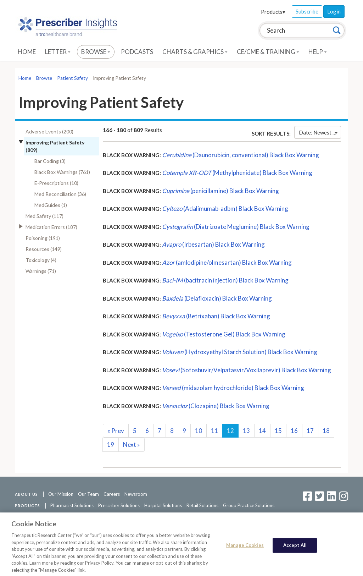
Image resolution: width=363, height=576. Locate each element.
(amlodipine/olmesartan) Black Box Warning (227, 262)
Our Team (88, 494)
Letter (58, 51)
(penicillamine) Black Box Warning (220, 190)
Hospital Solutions (163, 505)
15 (278, 430)
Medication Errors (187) (51, 227)
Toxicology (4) (41, 260)
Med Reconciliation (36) (60, 194)
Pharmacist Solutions (72, 505)
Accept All (295, 548)
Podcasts (137, 51)
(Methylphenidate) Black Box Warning (237, 172)
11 (214, 430)
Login (334, 11)
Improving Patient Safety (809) (55, 146)
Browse (95, 51)
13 (246, 430)
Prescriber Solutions (119, 505)
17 (310, 430)
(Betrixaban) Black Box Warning (216, 316)
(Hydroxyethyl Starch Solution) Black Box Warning (239, 352)
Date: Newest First (320, 132)
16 (294, 430)
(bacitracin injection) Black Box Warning (225, 280)
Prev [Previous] (115, 430)
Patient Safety (72, 78)
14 (262, 430)
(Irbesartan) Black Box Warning (213, 244)
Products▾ (273, 12)
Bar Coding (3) (50, 161)
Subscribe (307, 11)
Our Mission (60, 494)
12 (230, 430)
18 (326, 430)
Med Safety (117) (44, 216)
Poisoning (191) (43, 238)
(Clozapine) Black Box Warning (215, 406)
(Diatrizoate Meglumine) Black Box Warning (235, 226)
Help (317, 51)
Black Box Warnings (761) (62, 172)
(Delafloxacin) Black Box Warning (217, 298)
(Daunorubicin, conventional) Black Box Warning (240, 155)
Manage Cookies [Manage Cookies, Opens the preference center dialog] (245, 548)
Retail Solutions (202, 505)
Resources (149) (44, 249)
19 (110, 444)
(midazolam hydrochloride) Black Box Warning (233, 387)
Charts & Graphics (195, 51)
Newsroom (135, 494)
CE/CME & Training (268, 51)
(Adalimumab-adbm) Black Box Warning (225, 208)
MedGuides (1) (50, 205)
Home (27, 51)
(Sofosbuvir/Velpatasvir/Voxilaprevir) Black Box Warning (246, 370)
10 (198, 430)
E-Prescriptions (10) (56, 183)
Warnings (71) (41, 271)
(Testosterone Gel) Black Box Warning (223, 334)
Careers (112, 494)
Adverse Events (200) (49, 131)
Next (131, 444)
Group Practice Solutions (248, 505)
